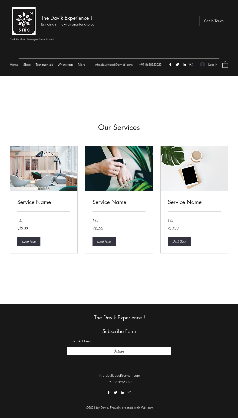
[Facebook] (170, 64)
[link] (43, 202)
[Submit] (119, 351)
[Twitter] (177, 64)
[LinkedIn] (184, 64)
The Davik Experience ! (66, 18)
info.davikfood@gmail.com (114, 64)
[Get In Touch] (213, 21)
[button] (225, 64)
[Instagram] (191, 64)
